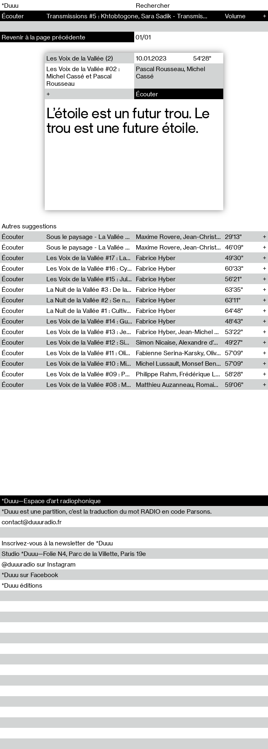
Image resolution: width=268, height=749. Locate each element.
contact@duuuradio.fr (32, 521)
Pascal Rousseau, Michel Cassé (170, 72)
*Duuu (10, 5)
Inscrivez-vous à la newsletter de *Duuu (57, 543)
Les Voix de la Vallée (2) (79, 58)
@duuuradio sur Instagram (39, 564)
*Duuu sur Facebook (30, 574)
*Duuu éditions (22, 585)
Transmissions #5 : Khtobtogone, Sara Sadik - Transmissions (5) (136, 16)
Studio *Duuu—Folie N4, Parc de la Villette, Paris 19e (74, 553)
